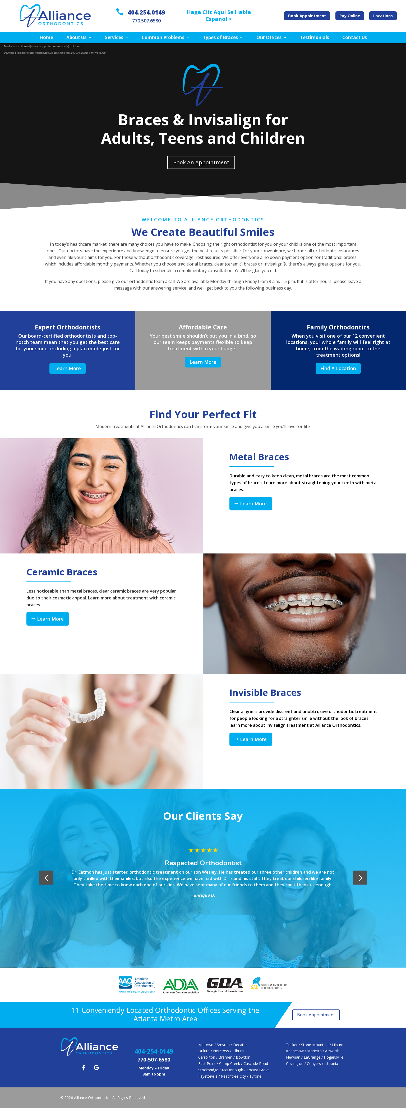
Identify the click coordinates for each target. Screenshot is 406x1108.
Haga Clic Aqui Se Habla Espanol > (219, 15)
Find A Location (338, 368)
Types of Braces (220, 37)
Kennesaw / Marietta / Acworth (312, 1050)
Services (114, 37)
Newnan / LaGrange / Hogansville (314, 1057)
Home (46, 37)
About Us (76, 37)
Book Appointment (307, 15)
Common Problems (163, 37)
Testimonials (314, 37)
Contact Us (354, 37)
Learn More (67, 368)
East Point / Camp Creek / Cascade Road (233, 1063)
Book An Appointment (201, 162)
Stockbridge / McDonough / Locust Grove (234, 1069)
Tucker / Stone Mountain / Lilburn (314, 1044)
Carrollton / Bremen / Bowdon (224, 1057)
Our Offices (269, 37)
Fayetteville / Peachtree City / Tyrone (229, 1076)
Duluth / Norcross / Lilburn (221, 1050)
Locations (383, 15)
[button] (46, 878)
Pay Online (349, 15)
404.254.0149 (146, 12)
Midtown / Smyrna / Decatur (222, 1044)
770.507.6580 (146, 20)
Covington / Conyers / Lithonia (312, 1063)
